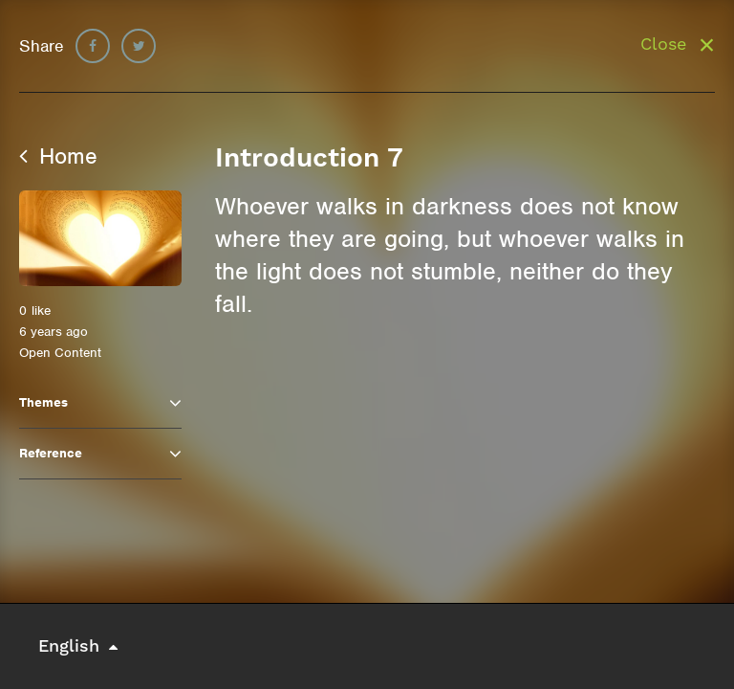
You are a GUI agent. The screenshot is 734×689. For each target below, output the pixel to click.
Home (58, 156)
